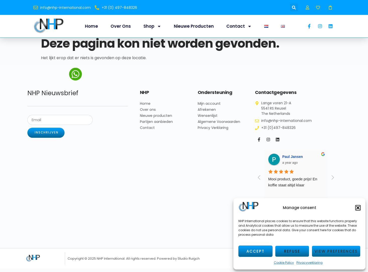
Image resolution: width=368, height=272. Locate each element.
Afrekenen (207, 113)
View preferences (336, 251)
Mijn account (209, 107)
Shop (152, 26)
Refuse (292, 251)
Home (91, 26)
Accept (255, 251)
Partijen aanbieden (156, 125)
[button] (357, 207)
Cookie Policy (284, 262)
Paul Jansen (292, 160)
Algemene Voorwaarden (219, 125)
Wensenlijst (208, 119)
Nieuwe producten (194, 26)
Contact (239, 26)
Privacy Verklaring (213, 131)
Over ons (121, 26)
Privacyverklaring (309, 262)
